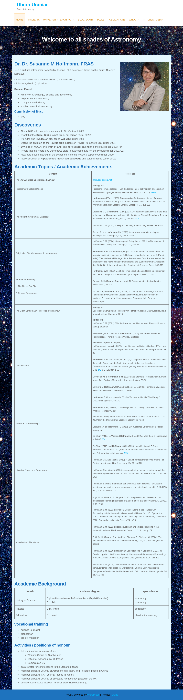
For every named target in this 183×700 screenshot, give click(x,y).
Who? (132, 19)
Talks (100, 19)
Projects (33, 19)
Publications (117, 19)
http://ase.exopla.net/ (103, 180)
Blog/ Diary (86, 19)
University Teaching (57, 19)
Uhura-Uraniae (33, 4)
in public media (153, 19)
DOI (137, 218)
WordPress (93, 694)
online (153, 192)
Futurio (114, 694)
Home (19, 19)
